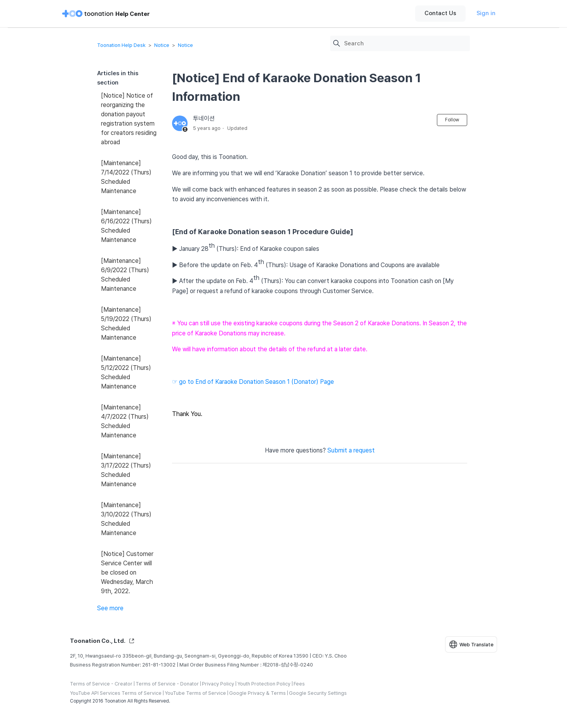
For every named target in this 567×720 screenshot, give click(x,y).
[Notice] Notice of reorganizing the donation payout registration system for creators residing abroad (129, 119)
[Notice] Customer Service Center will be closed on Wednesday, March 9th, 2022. (127, 572)
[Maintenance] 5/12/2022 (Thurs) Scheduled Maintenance (126, 372)
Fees (299, 684)
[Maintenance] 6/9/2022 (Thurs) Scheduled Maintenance (125, 274)
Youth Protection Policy (263, 684)
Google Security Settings (318, 693)
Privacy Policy (218, 684)
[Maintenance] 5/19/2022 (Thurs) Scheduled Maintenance (126, 323)
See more (110, 608)
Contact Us (440, 13)
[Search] (405, 43)
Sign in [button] (486, 13)
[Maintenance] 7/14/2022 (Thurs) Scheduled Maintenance (126, 177)
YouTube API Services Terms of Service (116, 693)
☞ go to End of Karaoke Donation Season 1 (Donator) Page (253, 381)
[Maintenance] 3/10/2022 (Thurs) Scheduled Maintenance (126, 519)
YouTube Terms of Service (195, 693)
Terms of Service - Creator (101, 684)
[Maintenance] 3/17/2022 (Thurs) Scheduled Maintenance (126, 470)
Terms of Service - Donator (167, 684)
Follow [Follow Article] (452, 120)
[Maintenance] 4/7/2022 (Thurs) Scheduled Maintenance (125, 421)
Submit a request (351, 450)
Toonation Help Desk (121, 45)
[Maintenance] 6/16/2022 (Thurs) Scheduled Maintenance (126, 225)
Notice (161, 45)
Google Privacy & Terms (257, 693)
